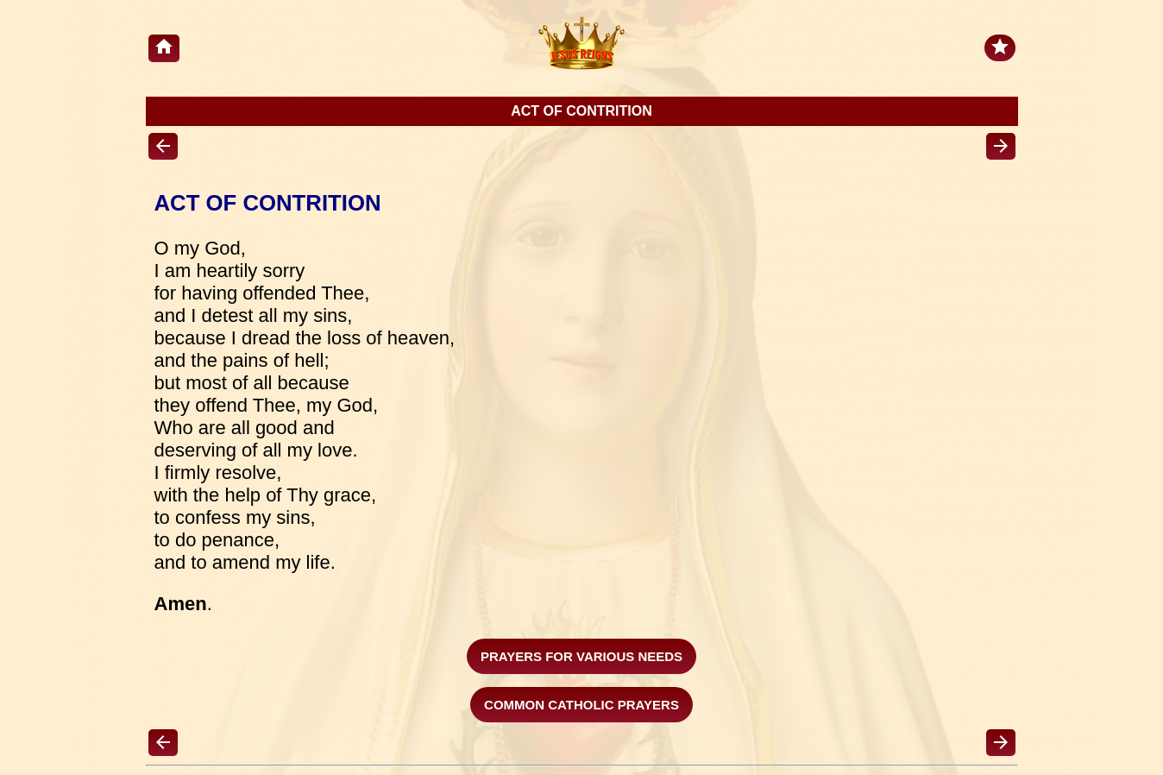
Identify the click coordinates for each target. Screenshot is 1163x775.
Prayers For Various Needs (581, 656)
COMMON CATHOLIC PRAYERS (581, 704)
